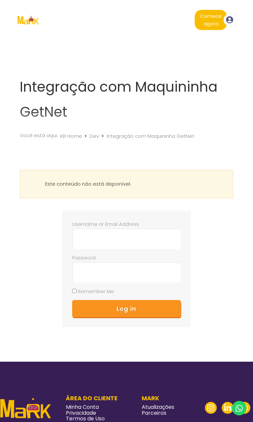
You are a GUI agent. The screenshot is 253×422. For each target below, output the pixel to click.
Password (84, 257)
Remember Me (93, 291)
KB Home (71, 136)
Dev (95, 136)
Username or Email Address (105, 224)
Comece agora (211, 20)
